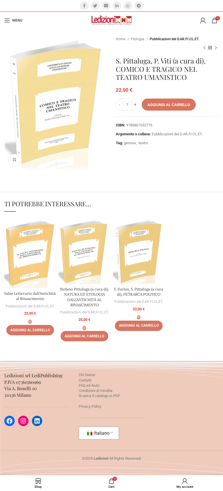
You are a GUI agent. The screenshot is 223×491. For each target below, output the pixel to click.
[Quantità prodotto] (127, 105)
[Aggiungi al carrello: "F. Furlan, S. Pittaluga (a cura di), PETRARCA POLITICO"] (139, 326)
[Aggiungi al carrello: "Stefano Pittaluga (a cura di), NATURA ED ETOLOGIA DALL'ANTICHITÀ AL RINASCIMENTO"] (84, 336)
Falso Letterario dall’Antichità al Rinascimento (30, 298)
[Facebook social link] (84, 5)
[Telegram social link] (138, 5)
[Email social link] (106, 5)
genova (130, 143)
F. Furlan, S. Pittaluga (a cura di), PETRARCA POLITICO (138, 292)
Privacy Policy (90, 406)
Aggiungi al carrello (168, 105)
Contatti (85, 380)
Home (121, 39)
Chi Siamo (87, 375)
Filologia (138, 39)
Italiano (98, 433)
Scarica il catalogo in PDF (99, 396)
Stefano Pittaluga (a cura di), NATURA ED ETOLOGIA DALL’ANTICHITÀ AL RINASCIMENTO (84, 297)
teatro (143, 143)
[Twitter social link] (95, 5)
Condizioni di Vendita (95, 390)
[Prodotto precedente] (204, 48)
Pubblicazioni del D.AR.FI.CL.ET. (174, 39)
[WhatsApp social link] (128, 5)
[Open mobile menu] (13, 20)
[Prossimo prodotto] (216, 48)
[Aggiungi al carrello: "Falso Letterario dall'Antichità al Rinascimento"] (30, 335)
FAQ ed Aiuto (89, 385)
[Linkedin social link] (117, 5)
